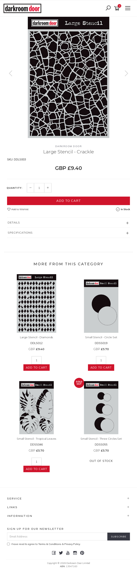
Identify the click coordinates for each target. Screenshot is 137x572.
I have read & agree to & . (44, 544)
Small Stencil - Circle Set (101, 337)
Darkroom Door (68, 146)
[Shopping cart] (117, 8)
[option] (68, 77)
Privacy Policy (72, 544)
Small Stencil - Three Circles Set (101, 438)
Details (14, 222)
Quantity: (14, 188)
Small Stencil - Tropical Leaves (36, 438)
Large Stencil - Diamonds (36, 337)
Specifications (20, 232)
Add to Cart (68, 201)
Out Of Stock (101, 461)
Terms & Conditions (49, 544)
